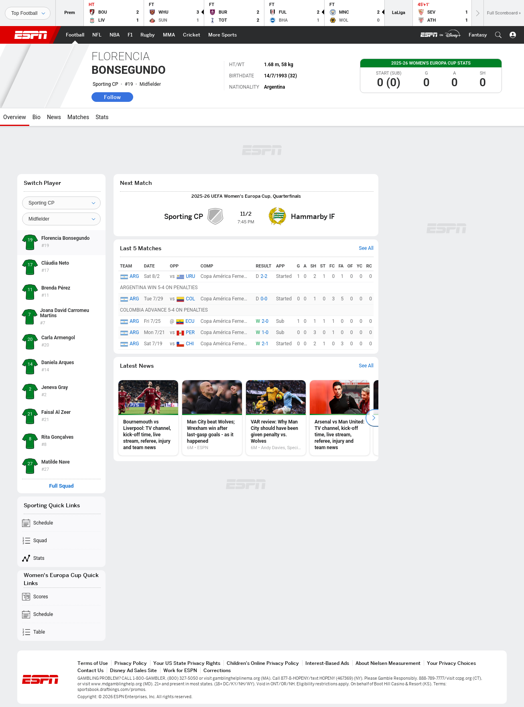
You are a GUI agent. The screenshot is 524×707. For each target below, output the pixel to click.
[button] (498, 35)
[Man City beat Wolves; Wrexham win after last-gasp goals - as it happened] (212, 418)
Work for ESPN (180, 670)
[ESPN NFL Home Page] (97, 35)
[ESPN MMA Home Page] (169, 35)
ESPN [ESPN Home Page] (30, 35)
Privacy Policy (130, 663)
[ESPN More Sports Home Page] (222, 35)
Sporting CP (105, 84)
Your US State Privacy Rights (186, 663)
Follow (112, 97)
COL (190, 299)
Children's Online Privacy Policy (263, 663)
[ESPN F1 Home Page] (130, 35)
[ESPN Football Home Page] (75, 35)
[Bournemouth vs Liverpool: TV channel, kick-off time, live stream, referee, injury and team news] (148, 418)
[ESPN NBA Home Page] (115, 35)
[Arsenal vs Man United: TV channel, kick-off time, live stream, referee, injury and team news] (340, 418)
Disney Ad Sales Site (133, 670)
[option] (148, 418)
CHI (190, 343)
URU (190, 276)
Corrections (217, 670)
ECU (189, 321)
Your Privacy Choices (451, 663)
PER (190, 332)
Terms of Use (92, 663)
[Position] (61, 219)
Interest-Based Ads (327, 663)
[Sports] (27, 13)
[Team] (61, 203)
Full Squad (61, 486)
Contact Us (90, 670)
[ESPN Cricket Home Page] (191, 35)
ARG (134, 276)
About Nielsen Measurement (387, 663)
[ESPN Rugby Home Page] (147, 35)
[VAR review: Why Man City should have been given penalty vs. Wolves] (276, 418)
